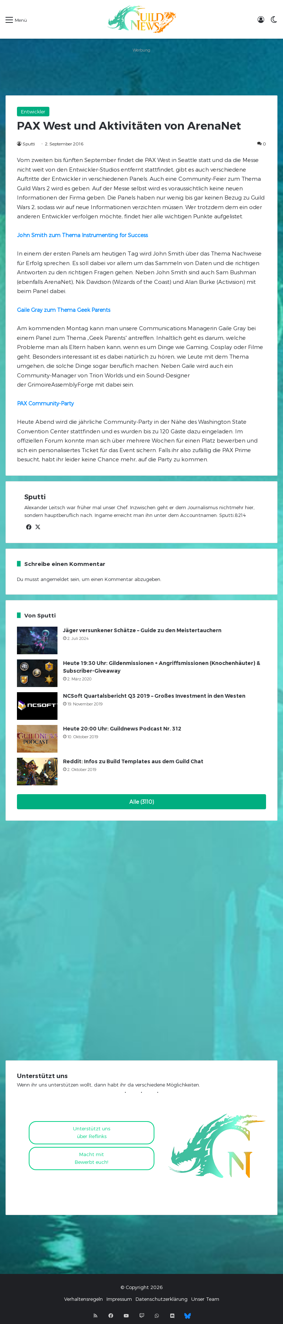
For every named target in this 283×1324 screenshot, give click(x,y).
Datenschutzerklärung (162, 1299)
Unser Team (205, 1299)
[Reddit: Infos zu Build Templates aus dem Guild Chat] (37, 771)
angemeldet (55, 579)
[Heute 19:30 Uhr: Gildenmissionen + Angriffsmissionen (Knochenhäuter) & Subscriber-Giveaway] (37, 673)
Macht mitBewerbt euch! (91, 1158)
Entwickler (33, 112)
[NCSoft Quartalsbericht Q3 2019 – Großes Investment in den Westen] (37, 706)
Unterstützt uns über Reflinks (91, 1132)
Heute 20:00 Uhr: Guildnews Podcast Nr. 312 (122, 728)
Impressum (119, 1299)
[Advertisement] (141, 71)
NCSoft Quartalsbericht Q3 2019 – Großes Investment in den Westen (154, 696)
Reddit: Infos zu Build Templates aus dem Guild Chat (133, 761)
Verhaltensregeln (83, 1299)
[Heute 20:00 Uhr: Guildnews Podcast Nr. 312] (37, 739)
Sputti (28, 143)
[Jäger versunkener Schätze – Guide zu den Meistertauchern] (37, 640)
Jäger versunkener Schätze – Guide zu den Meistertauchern (142, 630)
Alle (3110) (141, 802)
